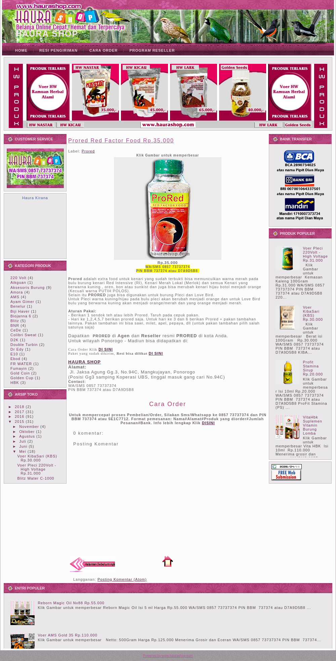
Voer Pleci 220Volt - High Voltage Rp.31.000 (36, 469)
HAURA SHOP (46, 33)
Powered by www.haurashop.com (168, 656)
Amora (16, 292)
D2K (14, 340)
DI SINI (156, 353)
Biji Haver (20, 311)
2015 (19, 422)
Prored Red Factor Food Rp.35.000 (121, 140)
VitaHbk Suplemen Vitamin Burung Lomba (312, 425)
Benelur (18, 306)
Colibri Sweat (23, 335)
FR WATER (21, 364)
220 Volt (18, 278)
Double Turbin (24, 345)
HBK (14, 383)
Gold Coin (20, 373)
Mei (22, 451)
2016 (19, 416)
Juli (22, 441)
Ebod (15, 359)
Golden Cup (22, 378)
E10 (14, 354)
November (29, 427)
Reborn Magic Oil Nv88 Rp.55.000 (71, 603)
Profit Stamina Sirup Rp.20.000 (313, 368)
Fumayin (18, 368)
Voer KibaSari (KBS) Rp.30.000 (37, 458)
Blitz (14, 321)
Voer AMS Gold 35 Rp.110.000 (67, 635)
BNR (14, 325)
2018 (19, 407)
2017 (19, 412)
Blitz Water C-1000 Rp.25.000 (35, 480)
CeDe (15, 330)
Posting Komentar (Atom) (122, 579)
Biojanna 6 (20, 316)
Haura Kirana (35, 198)
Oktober (27, 432)
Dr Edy (17, 349)
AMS (14, 297)
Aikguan (18, 282)
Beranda (167, 561)
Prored (88, 151)
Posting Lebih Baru (92, 564)
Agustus (27, 436)
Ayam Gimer (22, 302)
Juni (23, 446)
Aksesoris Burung (27, 287)
